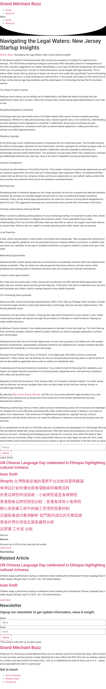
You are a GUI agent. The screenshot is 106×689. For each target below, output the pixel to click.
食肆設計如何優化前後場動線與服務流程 (35, 488)
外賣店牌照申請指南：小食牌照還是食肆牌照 (38, 494)
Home (8, 10)
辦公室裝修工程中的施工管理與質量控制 (35, 508)
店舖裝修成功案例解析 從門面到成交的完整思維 (41, 515)
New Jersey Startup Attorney (26, 394)
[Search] (5, 453)
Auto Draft (9, 474)
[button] (53, 16)
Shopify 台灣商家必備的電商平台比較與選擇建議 (42, 481)
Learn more (5, 547)
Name (3, 618)
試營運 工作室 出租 (16, 529)
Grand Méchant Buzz (20, 3)
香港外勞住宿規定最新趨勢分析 (27, 522)
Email (3, 627)
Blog (10, 55)
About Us (10, 13)
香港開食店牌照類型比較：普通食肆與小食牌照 (40, 501)
